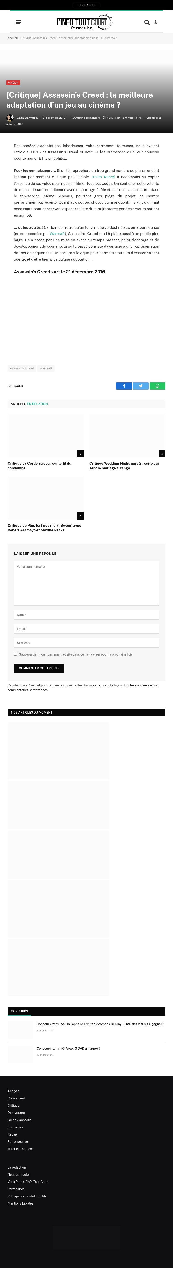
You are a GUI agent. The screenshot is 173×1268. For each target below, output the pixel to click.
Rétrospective (18, 1141)
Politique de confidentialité (27, 1196)
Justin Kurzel (103, 177)
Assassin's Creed (22, 368)
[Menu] (18, 22)
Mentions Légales (20, 1203)
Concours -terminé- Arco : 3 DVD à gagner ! (68, 1048)
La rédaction (17, 1167)
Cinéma (13, 82)
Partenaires (16, 1189)
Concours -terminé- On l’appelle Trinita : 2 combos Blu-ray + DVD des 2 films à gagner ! (100, 1024)
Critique (13, 1105)
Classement (16, 1098)
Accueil (13, 38)
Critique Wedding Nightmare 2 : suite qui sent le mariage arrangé (124, 466)
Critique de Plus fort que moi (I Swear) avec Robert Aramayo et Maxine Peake (44, 528)
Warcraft (57, 233)
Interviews (15, 1127)
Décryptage (16, 1113)
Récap (12, 1134)
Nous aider (86, 5)
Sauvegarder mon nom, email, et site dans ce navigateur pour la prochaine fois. (76, 654)
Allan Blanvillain (27, 117)
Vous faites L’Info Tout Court (28, 1182)
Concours (19, 1011)
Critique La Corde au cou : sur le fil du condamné (39, 466)
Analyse (13, 1091)
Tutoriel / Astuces (20, 1149)
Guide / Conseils (19, 1120)
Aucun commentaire (86, 117)
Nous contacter (19, 1174)
